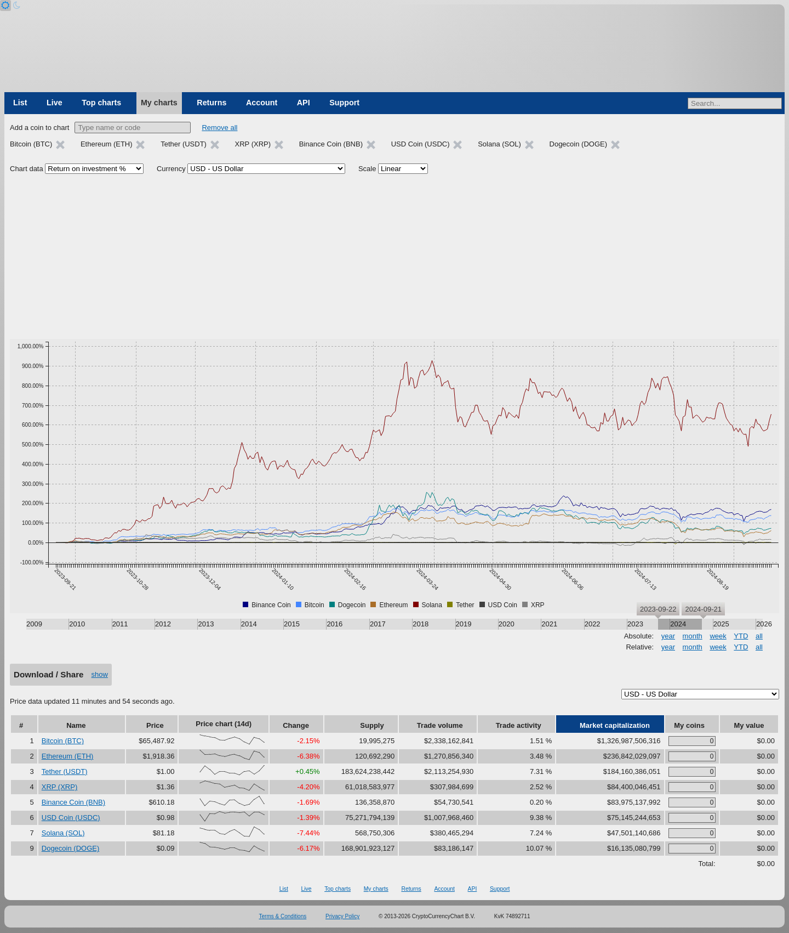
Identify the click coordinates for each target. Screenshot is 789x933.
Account (261, 102)
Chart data (26, 169)
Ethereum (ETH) (68, 756)
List (20, 102)
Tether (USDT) (65, 771)
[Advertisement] (394, 256)
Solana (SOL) (63, 833)
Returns (211, 102)
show (100, 674)
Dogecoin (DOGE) (70, 848)
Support (344, 102)
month (692, 636)
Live (54, 102)
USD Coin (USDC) (71, 817)
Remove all (219, 127)
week (718, 636)
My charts (159, 102)
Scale (367, 169)
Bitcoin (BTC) (63, 741)
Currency (171, 169)
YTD (741, 636)
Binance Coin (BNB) (73, 802)
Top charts (101, 102)
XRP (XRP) (60, 787)
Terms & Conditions (283, 916)
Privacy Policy (342, 916)
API (303, 102)
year (668, 636)
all (759, 636)
